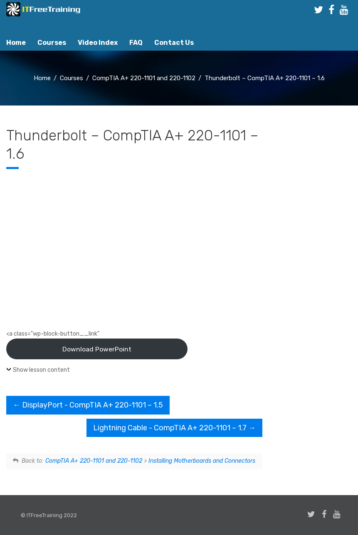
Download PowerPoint (96, 349)
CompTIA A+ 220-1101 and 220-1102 (93, 460)
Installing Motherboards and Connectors (201, 460)
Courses (51, 43)
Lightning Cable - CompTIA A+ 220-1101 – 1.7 (174, 427)
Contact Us (174, 43)
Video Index (98, 43)
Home (16, 43)
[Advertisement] (313, 265)
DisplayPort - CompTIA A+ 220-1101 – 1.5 (88, 405)
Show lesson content (41, 369)
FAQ (136, 43)
